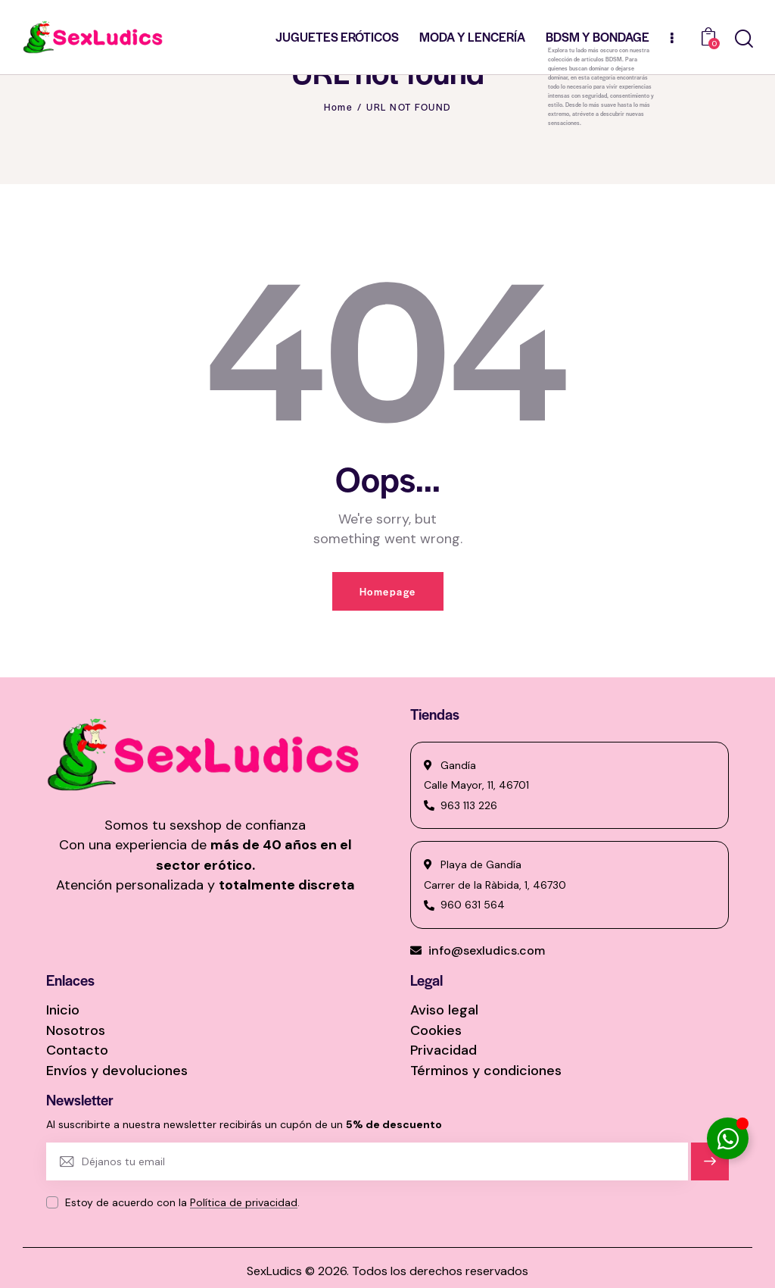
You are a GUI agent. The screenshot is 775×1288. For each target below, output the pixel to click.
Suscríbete (710, 1167)
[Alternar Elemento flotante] (728, 1138)
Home (338, 107)
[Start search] (744, 39)
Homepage (387, 591)
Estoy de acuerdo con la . (182, 1202)
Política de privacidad (243, 1202)
